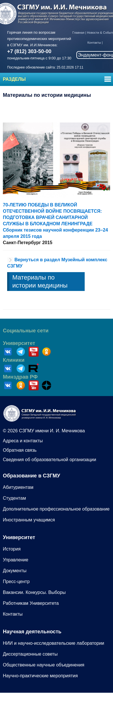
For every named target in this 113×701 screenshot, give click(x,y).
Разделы (14, 79)
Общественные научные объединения (43, 664)
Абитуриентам (18, 487)
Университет (19, 343)
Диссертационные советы (30, 654)
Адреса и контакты (23, 440)
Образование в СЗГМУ (31, 476)
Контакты (94, 42)
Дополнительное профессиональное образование (56, 509)
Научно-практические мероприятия (40, 675)
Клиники (14, 360)
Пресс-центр (16, 581)
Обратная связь (20, 450)
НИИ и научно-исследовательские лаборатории (53, 643)
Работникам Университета (31, 603)
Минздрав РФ (20, 377)
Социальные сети (26, 331)
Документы (14, 570)
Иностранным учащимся (29, 519)
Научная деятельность (32, 631)
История (12, 549)
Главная (78, 32)
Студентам (14, 498)
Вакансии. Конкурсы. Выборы (34, 592)
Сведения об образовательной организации (49, 459)
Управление (15, 559)
